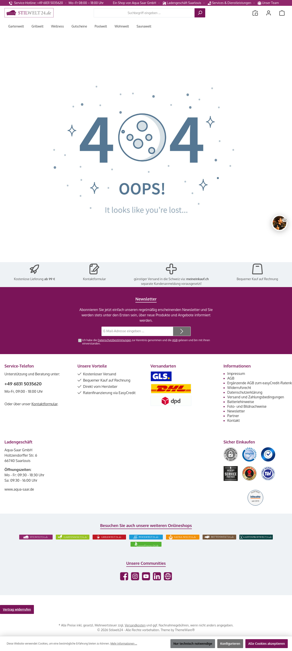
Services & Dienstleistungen (229, 3)
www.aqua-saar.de (19, 489)
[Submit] (182, 331)
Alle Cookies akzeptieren (266, 643)
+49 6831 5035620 (23, 383)
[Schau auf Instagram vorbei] (135, 576)
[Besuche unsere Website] (168, 576)
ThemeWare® (185, 630)
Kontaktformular (94, 279)
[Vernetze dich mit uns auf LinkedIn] (157, 576)
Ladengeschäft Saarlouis (182, 3)
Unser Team (269, 3)
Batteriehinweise (240, 401)
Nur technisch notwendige (192, 643)
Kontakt (233, 420)
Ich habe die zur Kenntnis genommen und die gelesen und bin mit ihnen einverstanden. (146, 341)
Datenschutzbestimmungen (114, 340)
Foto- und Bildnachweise (247, 406)
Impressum (236, 373)
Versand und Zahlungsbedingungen (255, 397)
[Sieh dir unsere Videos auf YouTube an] (146, 576)
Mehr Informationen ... (123, 643)
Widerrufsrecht (239, 387)
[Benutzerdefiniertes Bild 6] (268, 473)
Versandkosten (135, 625)
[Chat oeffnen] (279, 223)
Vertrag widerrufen (17, 609)
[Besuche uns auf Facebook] (124, 576)
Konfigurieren (230, 643)
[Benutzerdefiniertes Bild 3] (268, 454)
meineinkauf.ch (197, 279)
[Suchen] (200, 12)
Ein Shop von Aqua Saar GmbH (134, 3)
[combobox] (144, 12)
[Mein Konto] (268, 12)
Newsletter (236, 411)
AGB (175, 340)
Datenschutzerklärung (244, 392)
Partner (233, 416)
